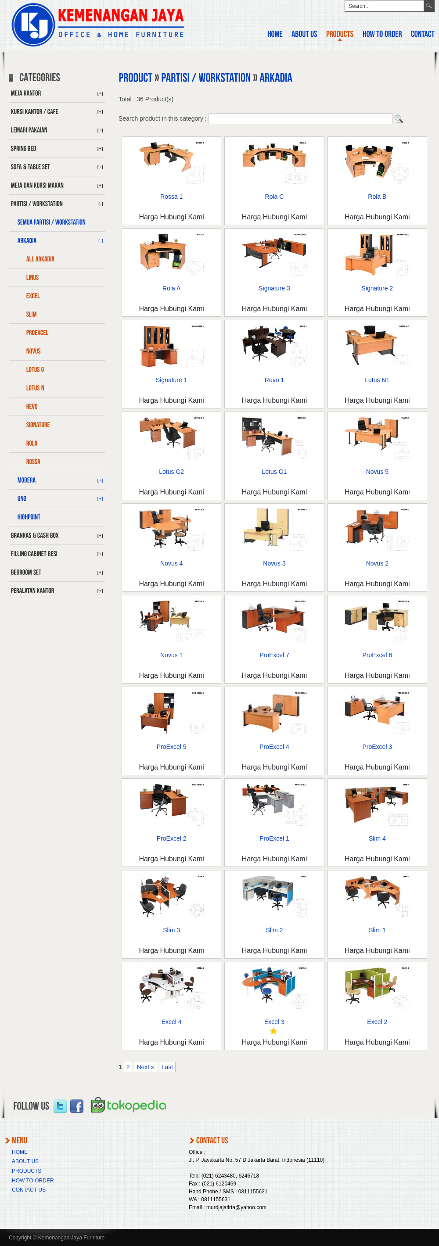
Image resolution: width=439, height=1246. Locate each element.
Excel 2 (377, 1021)
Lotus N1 (377, 379)
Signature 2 (377, 288)
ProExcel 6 (377, 655)
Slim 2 (274, 930)
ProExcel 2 (172, 838)
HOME (20, 1152)
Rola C (274, 196)
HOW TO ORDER (33, 1181)
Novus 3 (274, 563)
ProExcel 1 (274, 838)
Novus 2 (377, 563)
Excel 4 (172, 1021)
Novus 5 (377, 471)
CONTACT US (29, 1190)
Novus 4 (171, 563)
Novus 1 (171, 655)
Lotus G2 (171, 471)
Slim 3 (171, 930)
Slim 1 (377, 930)
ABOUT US (25, 1161)
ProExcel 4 (274, 746)
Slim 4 (377, 838)
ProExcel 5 (172, 746)
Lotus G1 (274, 471)
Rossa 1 (171, 196)
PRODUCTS (26, 1171)
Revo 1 (274, 379)
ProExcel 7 (274, 655)
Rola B (377, 196)
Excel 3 (274, 1021)
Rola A (171, 288)
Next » (145, 1067)
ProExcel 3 (377, 746)
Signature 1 (171, 379)
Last (167, 1067)
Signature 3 (274, 288)
